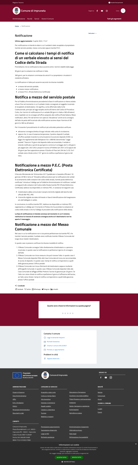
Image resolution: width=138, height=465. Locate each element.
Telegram (45, 289)
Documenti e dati (18, 413)
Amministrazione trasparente (79, 427)
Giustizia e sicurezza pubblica (78, 396)
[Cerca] (123, 10)
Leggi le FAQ (45, 434)
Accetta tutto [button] (61, 457)
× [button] (136, 444)
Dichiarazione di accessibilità (78, 437)
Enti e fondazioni (18, 403)
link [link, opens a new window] (87, 453)
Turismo (43, 413)
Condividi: (20, 285)
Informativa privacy (75, 430)
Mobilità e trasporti (47, 416)
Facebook (19, 289)
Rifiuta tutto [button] (76, 457)
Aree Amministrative (19, 396)
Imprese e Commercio (48, 403)
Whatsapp (36, 289)
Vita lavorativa (46, 399)
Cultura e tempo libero (48, 396)
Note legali (72, 434)
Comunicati (101, 396)
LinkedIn (54, 289)
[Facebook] (96, 10)
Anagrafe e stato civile (48, 392)
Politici (15, 406)
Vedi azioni (92, 33)
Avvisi (100, 399)
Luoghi (100, 409)
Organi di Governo (18, 392)
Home (17, 26)
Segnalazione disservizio (49, 430)
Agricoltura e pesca (75, 413)
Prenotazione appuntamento (50, 427)
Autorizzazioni (74, 409)
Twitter (27, 289)
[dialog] (69, 453)
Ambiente (72, 402)
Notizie (100, 392)
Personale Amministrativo (21, 410)
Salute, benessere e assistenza (79, 406)
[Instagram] (106, 10)
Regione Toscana (18, 2)
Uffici (14, 399)
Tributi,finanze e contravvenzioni (80, 399)
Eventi (100, 412)
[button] (69, 462)
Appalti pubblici (46, 406)
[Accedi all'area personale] (115, 2)
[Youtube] (101, 10)
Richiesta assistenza (47, 437)
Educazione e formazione (77, 392)
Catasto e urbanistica (48, 410)
